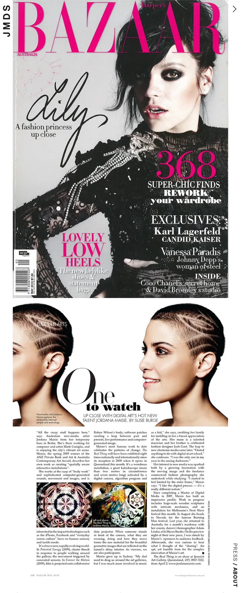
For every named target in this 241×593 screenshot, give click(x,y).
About (235, 577)
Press (235, 552)
